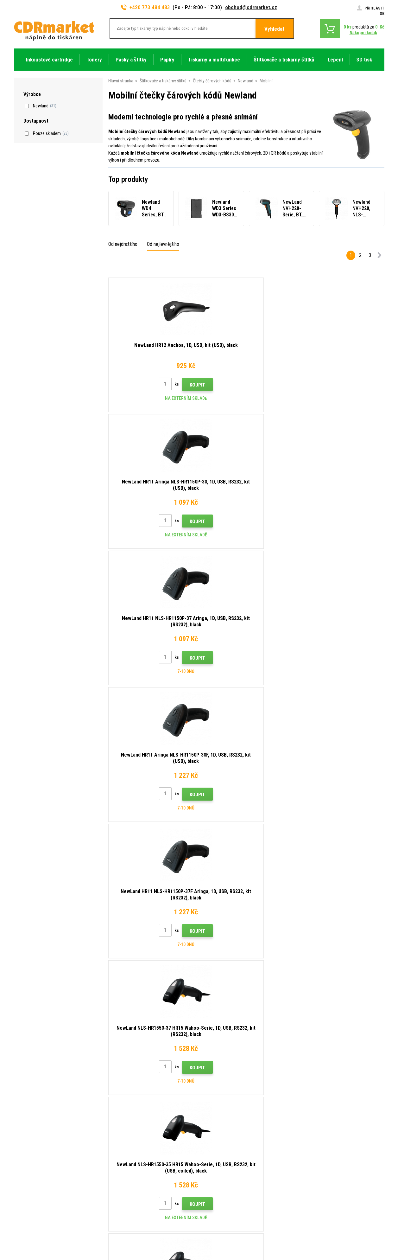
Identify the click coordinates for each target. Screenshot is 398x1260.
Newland (245, 80)
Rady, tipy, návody (125, 1108)
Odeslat (308, 1058)
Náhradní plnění (123, 1193)
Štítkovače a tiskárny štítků (163, 80)
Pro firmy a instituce (127, 1174)
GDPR (114, 1164)
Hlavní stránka (120, 80)
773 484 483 (41, 1101)
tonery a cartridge (240, 1252)
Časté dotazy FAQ (125, 1137)
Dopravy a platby (124, 1118)
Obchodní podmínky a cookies (136, 1155)
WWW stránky (336, 1230)
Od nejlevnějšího (163, 244)
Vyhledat (274, 29)
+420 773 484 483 (145, 7)
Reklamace (119, 1146)
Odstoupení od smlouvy (130, 1202)
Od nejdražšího (122, 244)
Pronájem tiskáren (125, 1183)
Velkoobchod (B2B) (127, 1127)
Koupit (165, 385)
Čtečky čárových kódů (212, 80)
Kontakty (117, 1099)
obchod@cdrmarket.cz (251, 7)
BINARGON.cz (372, 1230)
